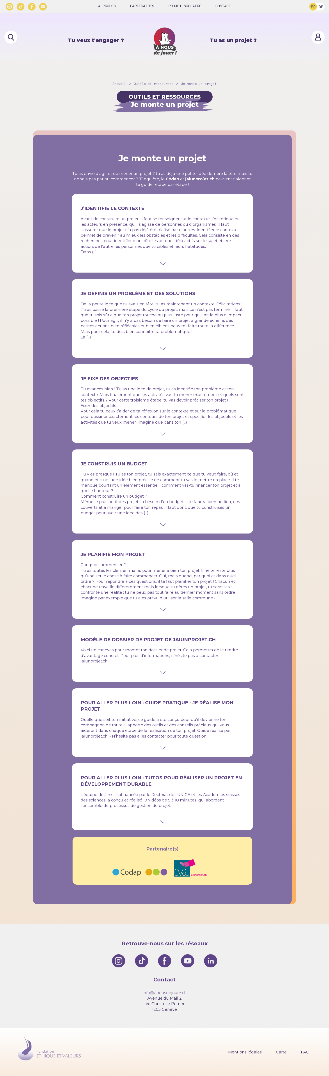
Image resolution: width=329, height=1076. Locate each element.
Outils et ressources (153, 83)
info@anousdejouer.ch (164, 992)
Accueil (119, 83)
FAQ (305, 1052)
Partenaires (142, 6)
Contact (223, 6)
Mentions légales (245, 1052)
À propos (107, 6)
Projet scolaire (184, 6)
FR (313, 6)
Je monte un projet (199, 83)
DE (320, 6)
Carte (281, 1052)
